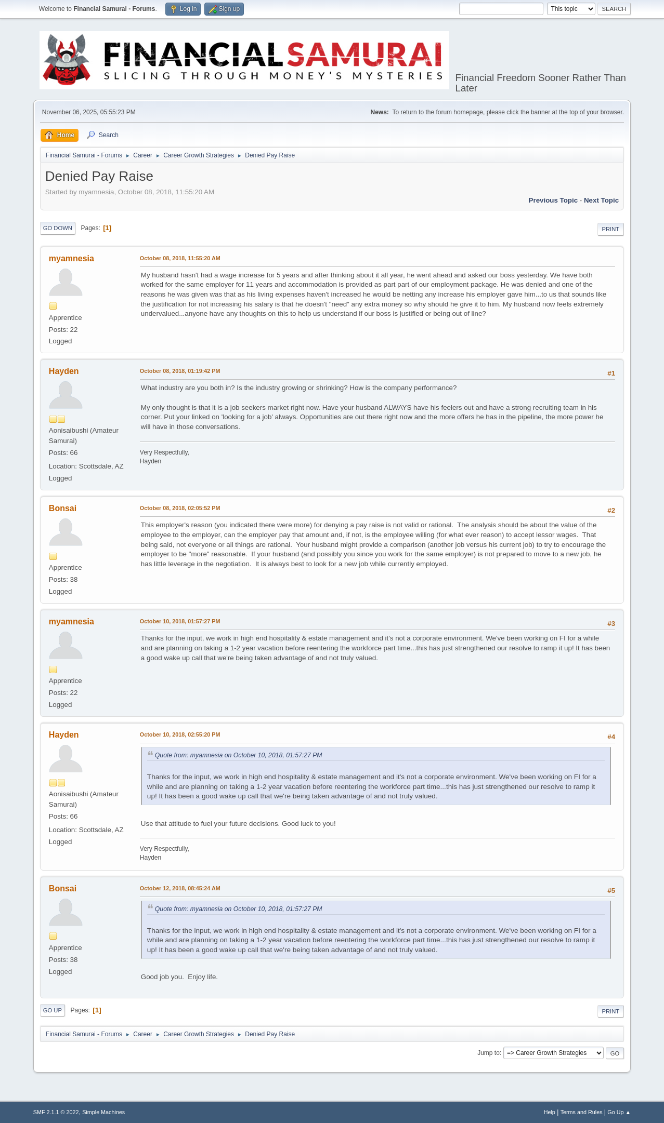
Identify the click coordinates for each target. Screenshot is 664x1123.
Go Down (57, 228)
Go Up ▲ (619, 1112)
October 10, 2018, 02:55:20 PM (180, 734)
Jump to (488, 1053)
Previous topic (553, 200)
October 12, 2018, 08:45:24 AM (180, 888)
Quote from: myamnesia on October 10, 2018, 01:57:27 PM (238, 755)
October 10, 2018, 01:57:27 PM (180, 621)
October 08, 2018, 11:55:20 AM (180, 258)
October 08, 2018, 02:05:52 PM (180, 508)
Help (549, 1112)
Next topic (601, 200)
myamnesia (71, 258)
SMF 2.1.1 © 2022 (56, 1112)
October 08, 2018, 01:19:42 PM (180, 371)
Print (611, 229)
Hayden (64, 371)
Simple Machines (103, 1112)
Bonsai (62, 508)
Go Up (52, 1010)
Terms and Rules (582, 1112)
